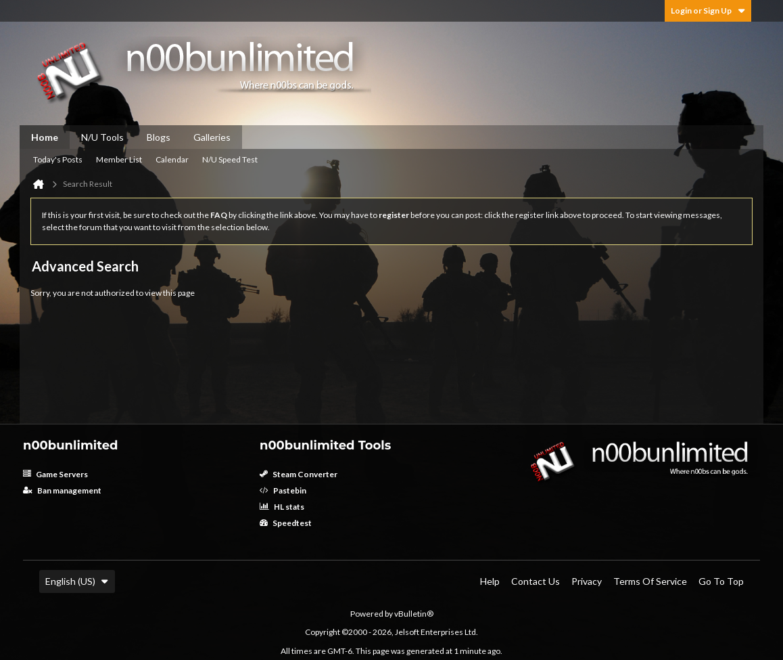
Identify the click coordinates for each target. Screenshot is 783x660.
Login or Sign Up (708, 10)
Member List (119, 159)
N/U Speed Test (230, 159)
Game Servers (55, 474)
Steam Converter (298, 474)
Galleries (212, 137)
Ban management (62, 490)
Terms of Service (650, 581)
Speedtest (286, 523)
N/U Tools (102, 137)
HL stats (282, 507)
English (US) (77, 581)
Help (490, 581)
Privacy (586, 581)
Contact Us (535, 581)
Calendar (172, 159)
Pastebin (283, 490)
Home (44, 137)
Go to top (721, 581)
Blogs (158, 137)
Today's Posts (57, 159)
